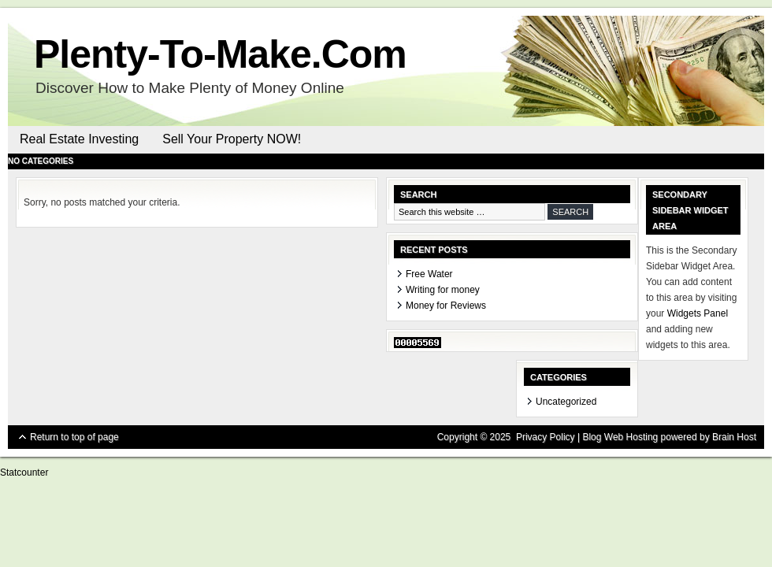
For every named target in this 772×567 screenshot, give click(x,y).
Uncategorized (566, 401)
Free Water (429, 274)
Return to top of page (74, 437)
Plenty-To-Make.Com (220, 54)
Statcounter (24, 472)
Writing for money (443, 289)
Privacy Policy (545, 437)
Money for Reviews (446, 305)
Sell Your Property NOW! (231, 139)
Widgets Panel (697, 313)
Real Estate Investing (79, 139)
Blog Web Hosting (620, 437)
